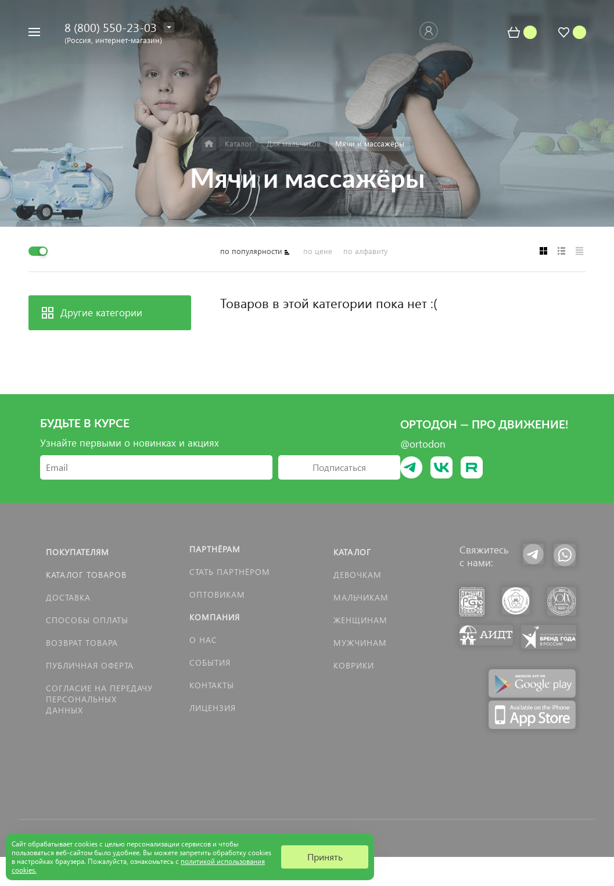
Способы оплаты (87, 620)
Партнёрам (214, 549)
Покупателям (77, 552)
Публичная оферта (90, 665)
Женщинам (360, 620)
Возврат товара (82, 642)
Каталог (352, 552)
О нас (203, 639)
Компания (214, 617)
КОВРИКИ (353, 665)
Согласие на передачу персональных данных (99, 699)
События (210, 662)
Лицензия (212, 707)
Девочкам (357, 574)
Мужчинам (360, 642)
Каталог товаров (86, 574)
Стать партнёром (229, 571)
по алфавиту (365, 251)
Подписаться (339, 467)
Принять (325, 857)
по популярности (251, 251)
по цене (317, 251)
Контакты (211, 685)
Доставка (68, 597)
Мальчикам (361, 597)
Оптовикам (217, 594)
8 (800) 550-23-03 (110, 27)
